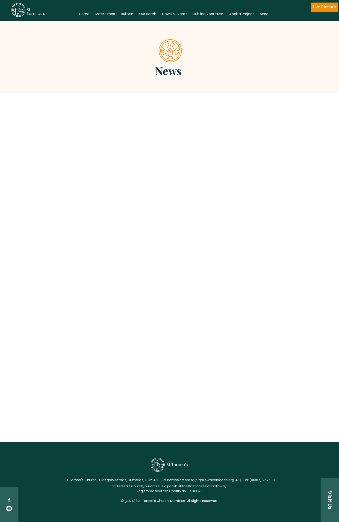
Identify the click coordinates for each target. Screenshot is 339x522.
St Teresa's (177, 465)
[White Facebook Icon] (9, 500)
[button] (330, 500)
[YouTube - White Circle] (9, 508)
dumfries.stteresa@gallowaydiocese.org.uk (201, 479)
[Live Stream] (324, 7)
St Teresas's (36, 11)
